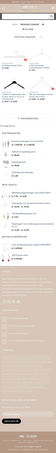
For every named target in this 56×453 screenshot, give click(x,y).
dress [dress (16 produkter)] (25, 362)
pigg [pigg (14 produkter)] (18, 378)
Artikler (27, 441)
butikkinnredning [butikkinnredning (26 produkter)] (43, 357)
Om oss (5, 441)
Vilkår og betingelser (43, 441)
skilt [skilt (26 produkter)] (12, 383)
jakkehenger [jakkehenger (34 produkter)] (7, 370)
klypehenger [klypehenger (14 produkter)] (45, 370)
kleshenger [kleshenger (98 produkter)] (18, 370)
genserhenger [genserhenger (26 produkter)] (8, 366)
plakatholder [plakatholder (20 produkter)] (34, 378)
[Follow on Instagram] (9, 302)
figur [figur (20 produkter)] (49, 362)
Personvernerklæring (28, 443)
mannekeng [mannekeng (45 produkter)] (43, 374)
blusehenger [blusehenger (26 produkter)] (18, 357)
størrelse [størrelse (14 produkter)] (12, 387)
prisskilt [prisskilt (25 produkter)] (6, 383)
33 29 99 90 (43, 449)
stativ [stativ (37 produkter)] (5, 387)
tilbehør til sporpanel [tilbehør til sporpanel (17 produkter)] (25, 387)
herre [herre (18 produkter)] (33, 366)
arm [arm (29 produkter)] (4, 357)
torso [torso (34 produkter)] (24, 391)
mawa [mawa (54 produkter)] (5, 378)
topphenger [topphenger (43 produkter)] (40, 387)
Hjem (15, 24)
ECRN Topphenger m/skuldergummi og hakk (39, 66)
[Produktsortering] (28, 36)
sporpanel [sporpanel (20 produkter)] (39, 383)
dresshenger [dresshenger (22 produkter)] (34, 362)
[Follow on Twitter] (14, 302)
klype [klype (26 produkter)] (36, 370)
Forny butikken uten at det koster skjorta (27, 340)
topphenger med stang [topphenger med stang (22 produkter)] (11, 391)
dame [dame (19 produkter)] (11, 362)
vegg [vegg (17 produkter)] (30, 391)
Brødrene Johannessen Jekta (21, 325)
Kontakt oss (16, 441)
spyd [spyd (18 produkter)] (47, 383)
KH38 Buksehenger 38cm (12, 65)
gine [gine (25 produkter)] (16, 366)
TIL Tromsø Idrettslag (18, 318)
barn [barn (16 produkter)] (9, 357)
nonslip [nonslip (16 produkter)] (12, 378)
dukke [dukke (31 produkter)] (43, 362)
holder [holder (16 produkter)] (39, 366)
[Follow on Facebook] (4, 302)
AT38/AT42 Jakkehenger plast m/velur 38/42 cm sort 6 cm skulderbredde (14, 96)
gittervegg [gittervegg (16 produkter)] (24, 366)
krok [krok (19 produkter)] (34, 374)
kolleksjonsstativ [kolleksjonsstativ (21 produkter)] (9, 374)
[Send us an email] (18, 302)
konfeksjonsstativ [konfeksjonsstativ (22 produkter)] (24, 374)
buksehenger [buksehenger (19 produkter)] (30, 357)
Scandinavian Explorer (18, 333)
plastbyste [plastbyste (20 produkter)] (45, 378)
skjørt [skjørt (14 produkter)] (18, 383)
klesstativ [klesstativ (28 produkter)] (28, 370)
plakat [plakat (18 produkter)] (25, 378)
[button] (3, 8)
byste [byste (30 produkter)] (5, 362)
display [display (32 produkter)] (18, 362)
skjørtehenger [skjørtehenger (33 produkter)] (28, 383)
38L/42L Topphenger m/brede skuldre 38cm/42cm (41, 95)
